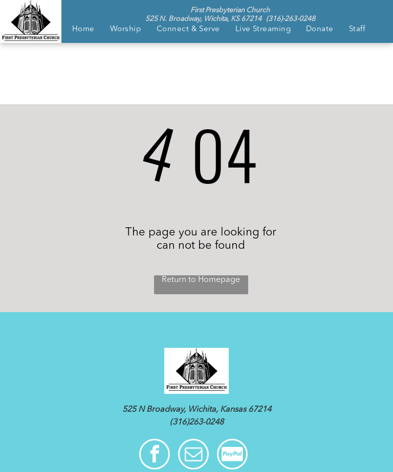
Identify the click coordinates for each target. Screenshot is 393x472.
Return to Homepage (201, 280)
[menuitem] (83, 29)
